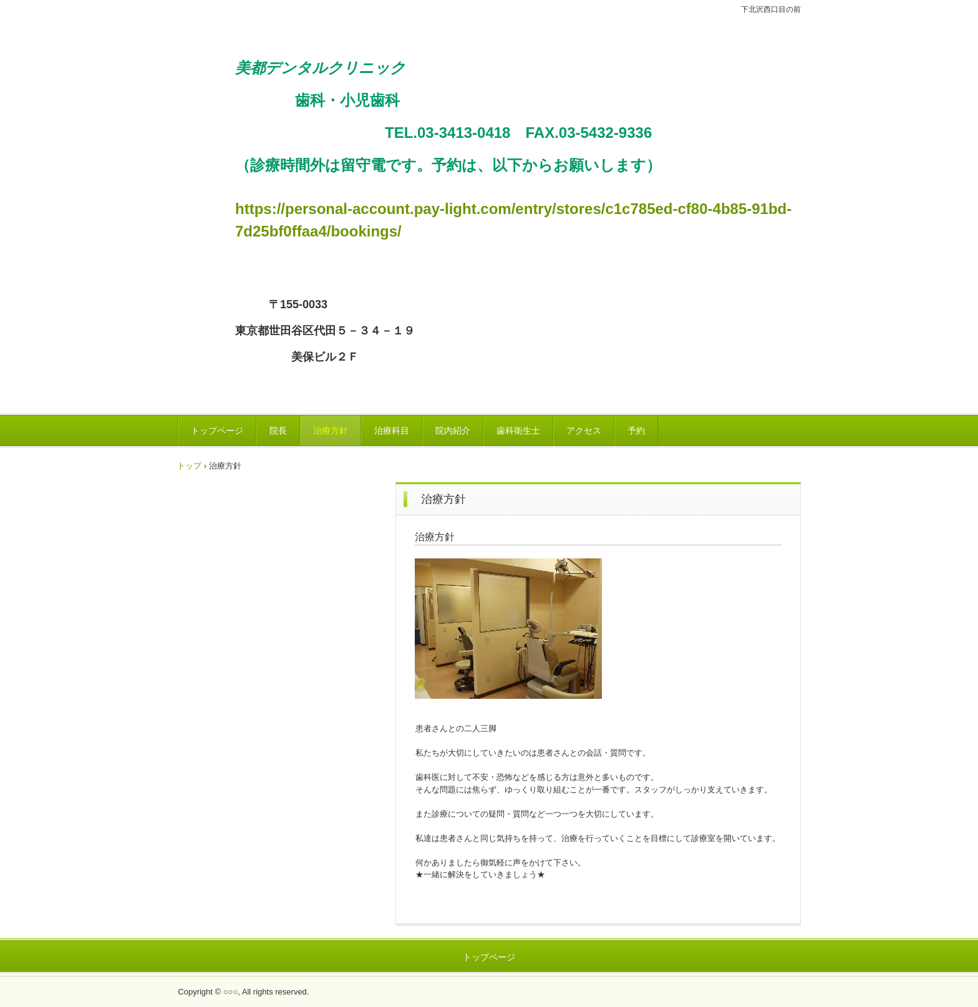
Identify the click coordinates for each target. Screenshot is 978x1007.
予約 (636, 430)
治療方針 (330, 430)
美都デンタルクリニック (373, 27)
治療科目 (391, 430)
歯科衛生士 (518, 430)
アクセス (583, 430)
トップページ (217, 430)
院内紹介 (452, 430)
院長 (278, 430)
